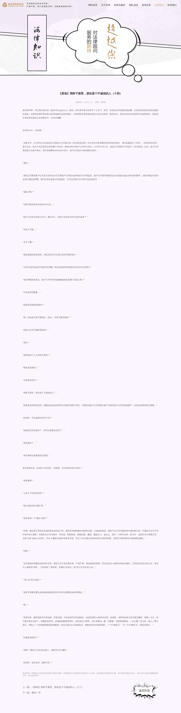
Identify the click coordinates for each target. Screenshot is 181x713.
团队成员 (133, 5)
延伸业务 (146, 5)
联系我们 (172, 5)
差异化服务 (119, 5)
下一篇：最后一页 (32, 692)
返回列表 (144, 690)
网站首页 (92, 5)
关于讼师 (105, 5)
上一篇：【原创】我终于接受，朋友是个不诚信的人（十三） (53, 687)
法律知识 (159, 5)
